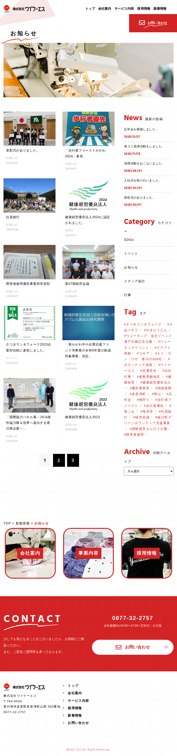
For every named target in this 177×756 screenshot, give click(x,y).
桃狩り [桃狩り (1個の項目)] (144, 400)
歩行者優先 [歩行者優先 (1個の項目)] (155, 406)
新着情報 (23, 523)
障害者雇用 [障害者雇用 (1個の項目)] (135, 434)
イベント (131, 253)
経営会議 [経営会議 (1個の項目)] (142, 417)
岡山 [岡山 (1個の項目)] (157, 394)
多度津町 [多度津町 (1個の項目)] (139, 394)
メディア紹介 (134, 281)
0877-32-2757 (132, 618)
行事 (127, 295)
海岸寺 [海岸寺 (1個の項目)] (147, 411)
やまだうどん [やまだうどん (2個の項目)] (156, 330)
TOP (7, 523)
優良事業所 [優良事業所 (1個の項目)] (141, 388)
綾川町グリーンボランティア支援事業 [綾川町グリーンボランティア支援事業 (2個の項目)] (147, 420)
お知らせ (131, 267)
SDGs (129, 239)
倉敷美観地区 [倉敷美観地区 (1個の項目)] (149, 376)
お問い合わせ (133, 647)
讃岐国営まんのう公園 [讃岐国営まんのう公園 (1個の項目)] (149, 429)
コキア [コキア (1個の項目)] (144, 353)
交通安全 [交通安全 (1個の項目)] (149, 370)
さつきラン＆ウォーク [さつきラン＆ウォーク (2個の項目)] (144, 324)
